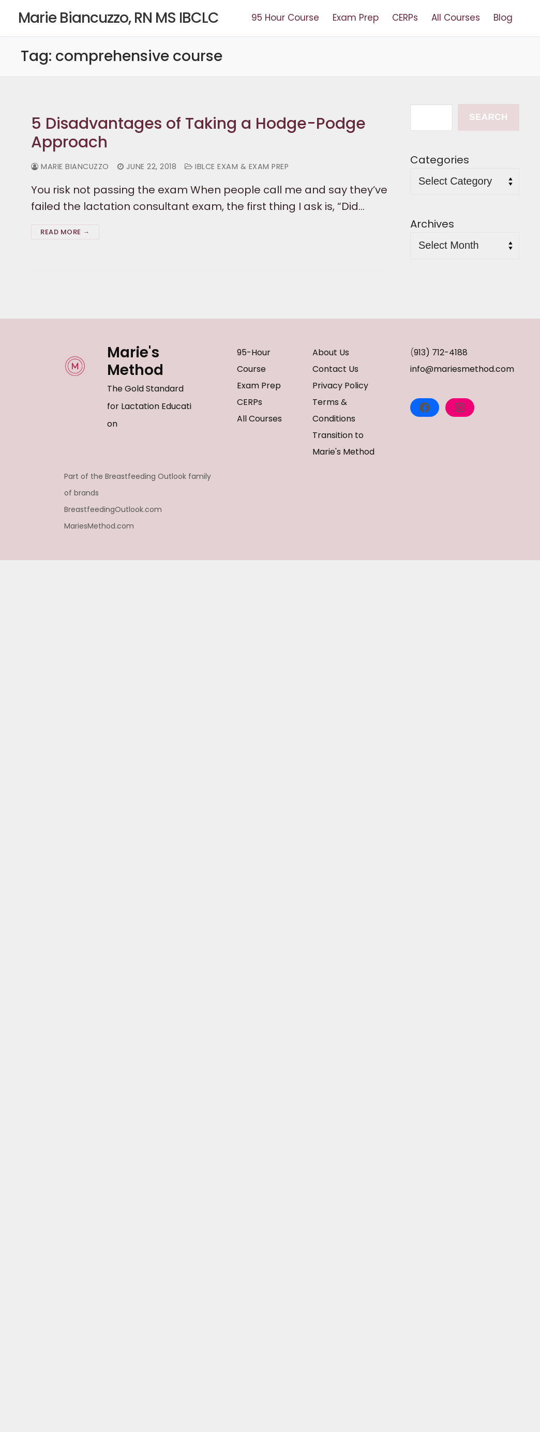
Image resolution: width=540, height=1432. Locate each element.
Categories (439, 160)
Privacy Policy (340, 385)
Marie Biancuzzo (70, 166)
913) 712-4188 (441, 352)
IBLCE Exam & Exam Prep (237, 166)
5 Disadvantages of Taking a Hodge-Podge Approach (198, 133)
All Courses (259, 419)
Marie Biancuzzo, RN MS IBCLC (118, 18)
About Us (330, 352)
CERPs (249, 402)
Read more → (65, 232)
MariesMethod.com (99, 526)
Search (488, 117)
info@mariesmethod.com (462, 369)
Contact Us (335, 369)
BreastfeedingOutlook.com (113, 509)
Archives (432, 224)
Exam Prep (259, 385)
